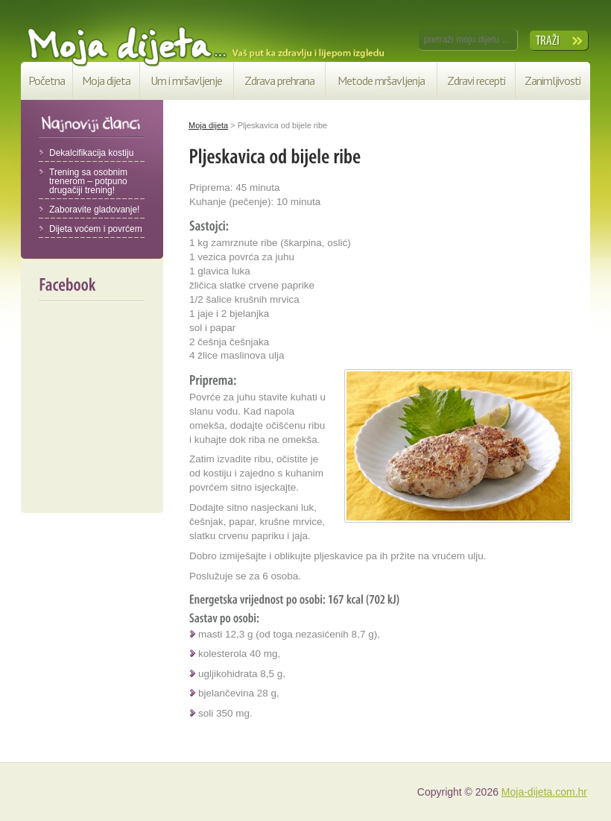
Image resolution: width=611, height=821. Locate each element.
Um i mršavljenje (186, 80)
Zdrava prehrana (279, 80)
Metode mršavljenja (381, 80)
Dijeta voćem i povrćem (95, 229)
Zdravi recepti (476, 80)
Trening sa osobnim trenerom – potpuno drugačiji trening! (88, 181)
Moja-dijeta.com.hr (544, 792)
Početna (46, 80)
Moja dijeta (106, 80)
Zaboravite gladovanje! (94, 209)
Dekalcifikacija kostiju (91, 153)
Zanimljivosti (552, 80)
